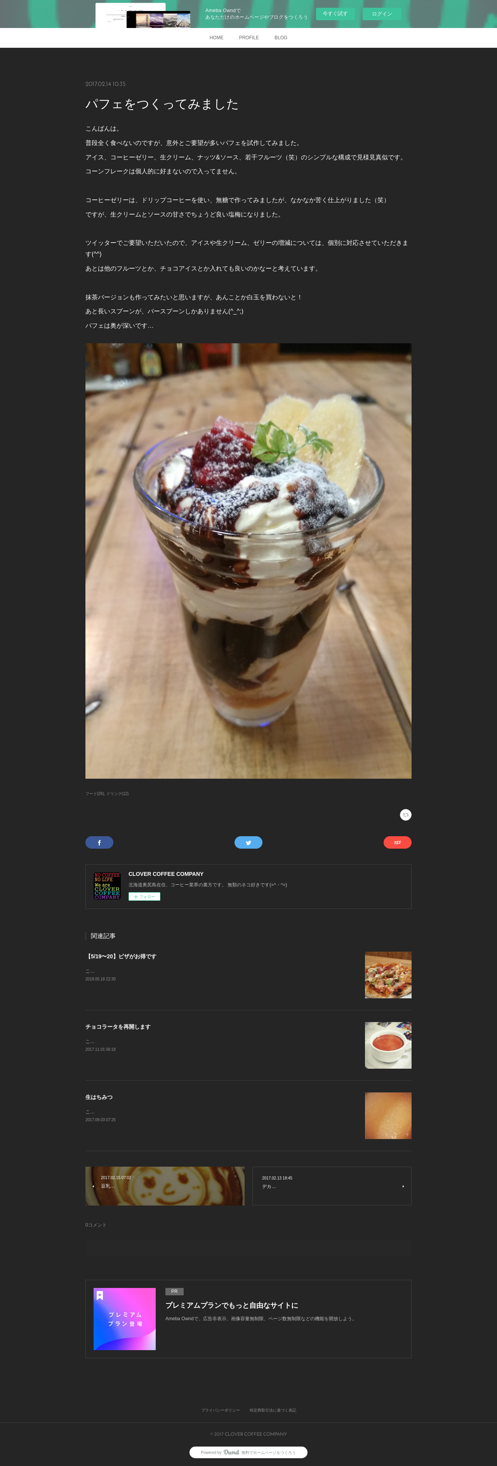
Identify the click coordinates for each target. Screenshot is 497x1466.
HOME (217, 37)
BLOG (281, 37)
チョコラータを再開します (118, 1027)
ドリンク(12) (117, 794)
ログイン (382, 14)
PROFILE (249, 37)
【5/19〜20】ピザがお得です (120, 956)
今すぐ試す (335, 13)
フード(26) (94, 794)
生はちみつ (99, 1097)
